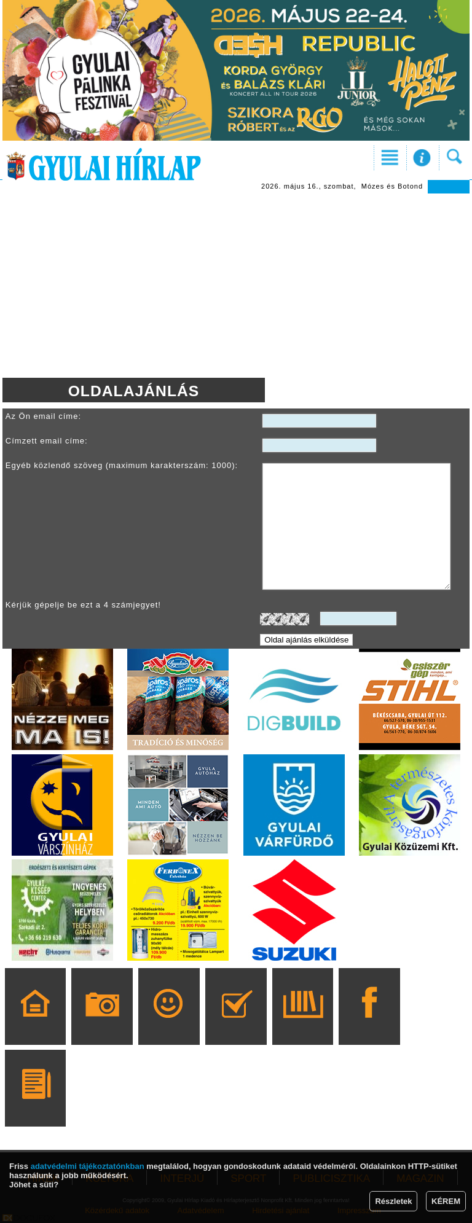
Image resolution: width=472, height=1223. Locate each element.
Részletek (393, 1201)
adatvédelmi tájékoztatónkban (87, 1166)
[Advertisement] (236, 286)
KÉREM (445, 1201)
